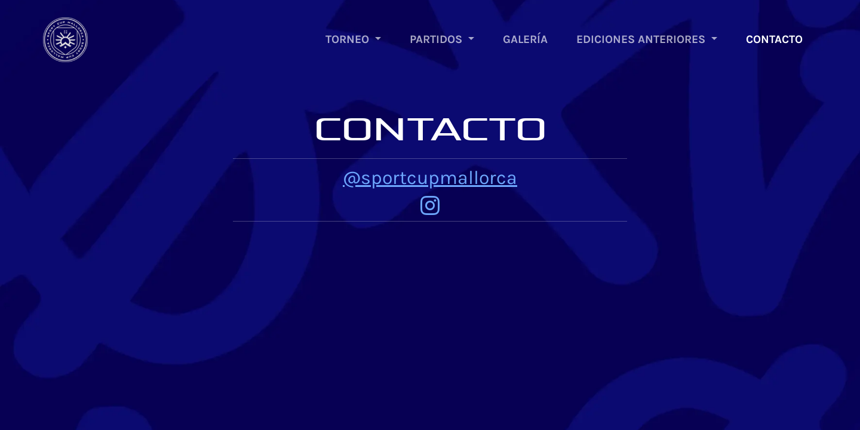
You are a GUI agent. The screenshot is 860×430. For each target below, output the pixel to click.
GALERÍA (525, 39)
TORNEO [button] (348, 39)
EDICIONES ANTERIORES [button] (642, 39)
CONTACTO (774, 39)
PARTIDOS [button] (437, 39)
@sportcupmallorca (430, 178)
